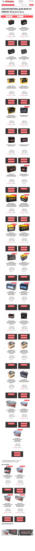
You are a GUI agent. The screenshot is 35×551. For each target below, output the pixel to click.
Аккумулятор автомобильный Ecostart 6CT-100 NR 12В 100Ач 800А (11, 175)
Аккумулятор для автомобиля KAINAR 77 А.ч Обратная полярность (24, 87)
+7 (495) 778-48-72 (20, 0)
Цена (3, 16)
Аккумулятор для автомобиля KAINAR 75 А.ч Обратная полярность (11, 116)
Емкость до (26, 17)
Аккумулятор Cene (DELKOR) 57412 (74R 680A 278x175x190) (24, 175)
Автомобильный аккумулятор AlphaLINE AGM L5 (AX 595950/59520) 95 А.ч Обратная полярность (11, 205)
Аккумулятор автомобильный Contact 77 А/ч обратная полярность (24, 380)
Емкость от (15, 17)
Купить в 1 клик (11, 71)
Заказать (24, 188)
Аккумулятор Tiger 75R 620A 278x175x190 (24, 116)
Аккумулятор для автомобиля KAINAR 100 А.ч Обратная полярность (11, 87)
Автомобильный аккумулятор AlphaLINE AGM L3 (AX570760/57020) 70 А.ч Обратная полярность (24, 205)
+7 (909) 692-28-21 (20, 1)
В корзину (12, 44)
